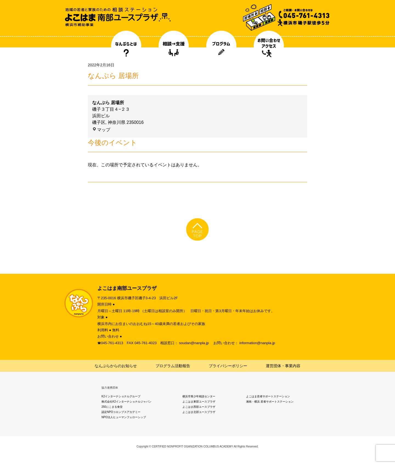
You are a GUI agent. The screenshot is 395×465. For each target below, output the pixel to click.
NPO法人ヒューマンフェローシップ (123, 417)
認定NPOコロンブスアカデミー (120, 411)
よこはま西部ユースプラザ (198, 406)
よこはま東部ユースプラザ (198, 401)
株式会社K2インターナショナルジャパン (126, 401)
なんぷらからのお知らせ (116, 366)
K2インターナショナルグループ (120, 396)
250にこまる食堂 (112, 406)
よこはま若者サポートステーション (268, 396)
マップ (101, 129)
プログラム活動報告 (173, 366)
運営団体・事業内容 (283, 366)
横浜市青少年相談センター (198, 396)
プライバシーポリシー (228, 366)
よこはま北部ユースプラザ (198, 411)
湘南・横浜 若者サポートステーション (270, 401)
